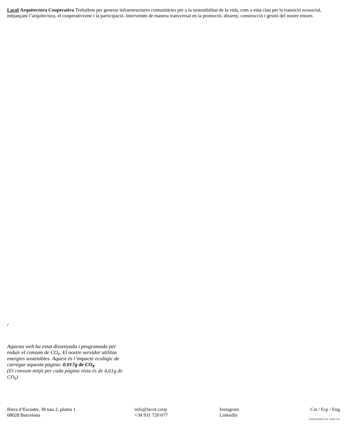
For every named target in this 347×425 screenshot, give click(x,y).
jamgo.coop (335, 419)
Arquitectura (33, 10)
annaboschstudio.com (318, 419)
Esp (324, 409)
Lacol (13, 10)
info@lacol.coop (151, 409)
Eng (336, 409)
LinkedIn (228, 415)
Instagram (229, 409)
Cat (313, 409)
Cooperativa (61, 10)
